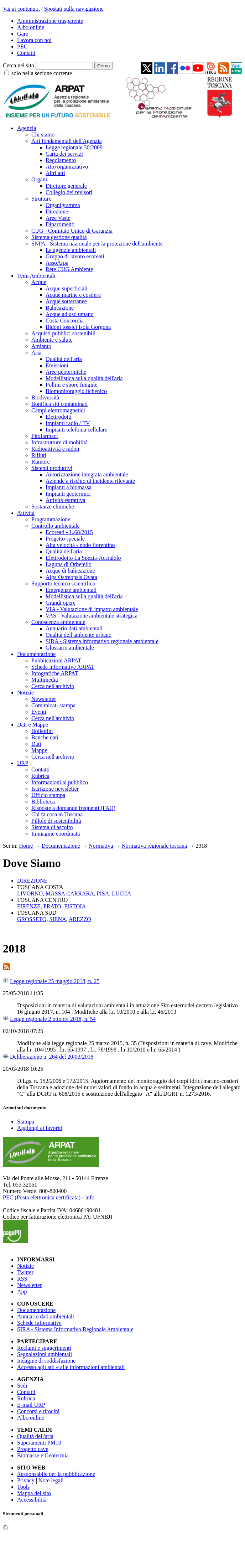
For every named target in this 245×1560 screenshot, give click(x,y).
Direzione (57, 211)
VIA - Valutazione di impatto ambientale (92, 609)
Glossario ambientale (70, 648)
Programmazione (50, 519)
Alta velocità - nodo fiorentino (80, 545)
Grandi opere (60, 603)
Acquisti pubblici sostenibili (63, 333)
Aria (36, 353)
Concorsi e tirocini (38, 1411)
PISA (103, 893)
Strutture (41, 199)
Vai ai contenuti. (21, 9)
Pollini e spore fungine (71, 385)
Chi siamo (42, 134)
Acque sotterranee (66, 301)
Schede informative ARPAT (62, 667)
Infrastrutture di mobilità (59, 442)
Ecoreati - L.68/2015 (69, 532)
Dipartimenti (60, 224)
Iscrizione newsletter (55, 789)
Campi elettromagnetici (58, 410)
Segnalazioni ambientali (44, 1354)
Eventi (38, 712)
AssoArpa (57, 263)
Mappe (39, 750)
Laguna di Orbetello (69, 564)
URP (22, 763)
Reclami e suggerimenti (44, 1348)
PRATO (52, 906)
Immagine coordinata (55, 834)
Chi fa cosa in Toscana (57, 814)
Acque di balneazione (70, 571)
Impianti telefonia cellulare (76, 430)
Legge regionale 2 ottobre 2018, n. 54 (53, 1019)
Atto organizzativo (67, 167)
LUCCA (121, 893)
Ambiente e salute (52, 340)
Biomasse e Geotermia (43, 1455)
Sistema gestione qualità (59, 237)
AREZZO (80, 919)
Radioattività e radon (55, 449)
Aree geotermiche (66, 372)
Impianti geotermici (68, 494)
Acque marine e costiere (73, 295)
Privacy (26, 1480)
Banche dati (44, 737)
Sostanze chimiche (52, 506)
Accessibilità (32, 1500)
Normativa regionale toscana (154, 846)
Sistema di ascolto (52, 827)
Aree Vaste (58, 218)
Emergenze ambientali (71, 590)
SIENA (57, 919)
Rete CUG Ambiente (69, 269)
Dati (36, 744)
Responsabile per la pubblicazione (56, 1474)
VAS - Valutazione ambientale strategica (91, 616)
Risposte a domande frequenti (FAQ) (73, 808)
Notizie (25, 692)
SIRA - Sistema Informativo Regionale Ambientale (75, 1329)
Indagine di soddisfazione (46, 1361)
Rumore (40, 462)
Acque (38, 282)
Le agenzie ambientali (71, 250)
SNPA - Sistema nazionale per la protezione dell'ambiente (97, 244)
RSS (22, 1279)
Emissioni (57, 365)
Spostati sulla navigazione (74, 9)
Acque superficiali (67, 288)
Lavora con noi (34, 40)
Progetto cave (32, 1449)
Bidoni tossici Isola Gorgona (78, 327)
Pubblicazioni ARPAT (56, 660)
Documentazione (36, 654)
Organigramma (63, 205)
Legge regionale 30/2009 (74, 147)
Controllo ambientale (55, 526)
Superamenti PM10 (39, 1443)
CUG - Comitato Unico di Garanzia (72, 231)
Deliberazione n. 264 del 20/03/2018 (51, 1057)
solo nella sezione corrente (41, 73)
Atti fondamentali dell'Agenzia (66, 141)
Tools (23, 1487)
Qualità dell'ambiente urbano (78, 635)
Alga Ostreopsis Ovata (71, 577)
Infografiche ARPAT (54, 673)
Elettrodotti (59, 417)
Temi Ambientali (36, 276)
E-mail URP (31, 1405)
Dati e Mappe (32, 725)
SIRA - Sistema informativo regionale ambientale (102, 641)
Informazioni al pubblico (59, 782)
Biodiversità (45, 397)
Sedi (22, 1386)
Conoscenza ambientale (58, 622)
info (89, 1197)
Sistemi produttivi (51, 468)
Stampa (25, 1122)
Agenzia (26, 128)
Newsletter (43, 699)
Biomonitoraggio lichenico (76, 391)
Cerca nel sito (18, 65)
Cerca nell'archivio (52, 686)
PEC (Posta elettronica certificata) (41, 1197)
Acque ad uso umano (70, 314)
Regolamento (61, 160)
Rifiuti (38, 455)
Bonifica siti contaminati (59, 404)
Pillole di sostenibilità (56, 821)
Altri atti (55, 173)
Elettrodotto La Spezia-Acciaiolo (83, 558)
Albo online (30, 27)
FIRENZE (29, 906)
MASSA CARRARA (70, 893)
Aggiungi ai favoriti (39, 1128)
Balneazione (60, 308)
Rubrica (40, 776)
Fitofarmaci (44, 436)
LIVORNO (30, 893)
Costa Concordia (65, 320)
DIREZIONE (32, 881)
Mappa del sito (34, 1493)
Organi (39, 179)
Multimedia (44, 680)
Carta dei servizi (64, 154)
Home (26, 846)
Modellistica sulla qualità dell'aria (84, 378)
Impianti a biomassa (69, 487)
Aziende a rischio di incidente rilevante (90, 481)
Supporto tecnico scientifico (63, 583)
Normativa (101, 846)
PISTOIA (75, 906)
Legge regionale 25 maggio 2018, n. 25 (55, 981)
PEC (22, 46)
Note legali (51, 1480)
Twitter (25, 1272)
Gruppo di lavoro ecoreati (75, 256)
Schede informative (39, 1323)
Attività (26, 513)
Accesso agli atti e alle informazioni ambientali (71, 1367)
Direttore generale (66, 186)
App (22, 1291)
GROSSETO (31, 919)
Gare (22, 34)
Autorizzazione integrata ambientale (87, 474)
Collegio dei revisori (69, 192)
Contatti (26, 53)
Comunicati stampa (53, 705)
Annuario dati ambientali (74, 628)
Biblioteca (43, 802)
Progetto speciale (65, 539)
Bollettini (42, 731)
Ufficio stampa (48, 795)
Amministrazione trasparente (50, 21)
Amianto (41, 346)
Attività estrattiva (65, 500)
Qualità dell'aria (64, 359)
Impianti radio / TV (68, 423)
